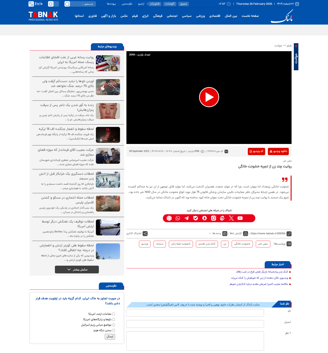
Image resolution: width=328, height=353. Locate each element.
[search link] (67, 4)
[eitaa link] (222, 218)
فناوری (92, 16)
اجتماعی (172, 16)
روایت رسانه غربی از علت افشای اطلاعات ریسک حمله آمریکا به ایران (66, 60)
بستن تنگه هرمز (102, 330)
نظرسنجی (127, 4)
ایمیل (287, 322)
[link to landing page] (283, 16)
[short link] (271, 234)
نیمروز (183, 4)
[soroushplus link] (205, 218)
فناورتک (154, 4)
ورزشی (200, 16)
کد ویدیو (256, 151)
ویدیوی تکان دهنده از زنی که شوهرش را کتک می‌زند (259, 278)
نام (289, 311)
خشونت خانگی (242, 244)
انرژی (145, 16)
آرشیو (141, 4)
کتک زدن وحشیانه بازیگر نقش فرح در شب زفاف (262, 272)
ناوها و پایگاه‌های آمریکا (97, 320)
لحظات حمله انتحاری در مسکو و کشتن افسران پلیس (67, 200)
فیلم (135, 16)
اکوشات (169, 4)
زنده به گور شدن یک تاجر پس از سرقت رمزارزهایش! (67, 108)
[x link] (231, 218)
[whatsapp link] (178, 218)
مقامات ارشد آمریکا (99, 314)
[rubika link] (169, 218)
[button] (209, 97)
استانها (79, 16)
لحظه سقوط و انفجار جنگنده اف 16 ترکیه (66, 129)
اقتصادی (214, 16)
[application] (209, 97)
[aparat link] (249, 218)
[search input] (80, 4)
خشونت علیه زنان (180, 244)
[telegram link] (187, 218)
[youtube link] (240, 218)
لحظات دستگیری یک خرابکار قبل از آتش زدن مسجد (66, 176)
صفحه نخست (250, 16)
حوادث (278, 46)
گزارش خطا (236, 234)
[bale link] (196, 218)
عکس (124, 16)
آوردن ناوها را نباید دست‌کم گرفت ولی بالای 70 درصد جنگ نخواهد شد (68, 84)
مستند (159, 244)
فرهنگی (157, 16)
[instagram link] (213, 218)
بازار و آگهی (108, 16)
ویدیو (144, 244)
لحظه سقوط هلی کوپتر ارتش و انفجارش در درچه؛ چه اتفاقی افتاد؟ (67, 248)
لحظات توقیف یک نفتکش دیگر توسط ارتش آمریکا (68, 224)
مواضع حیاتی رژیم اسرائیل (96, 325)
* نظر (288, 333)
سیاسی (187, 16)
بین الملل (231, 16)
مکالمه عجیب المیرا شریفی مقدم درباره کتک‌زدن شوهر (259, 284)
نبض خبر (263, 244)
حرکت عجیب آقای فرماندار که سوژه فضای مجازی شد (66, 152)
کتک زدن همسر (206, 244)
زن (224, 244)
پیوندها (111, 4)
